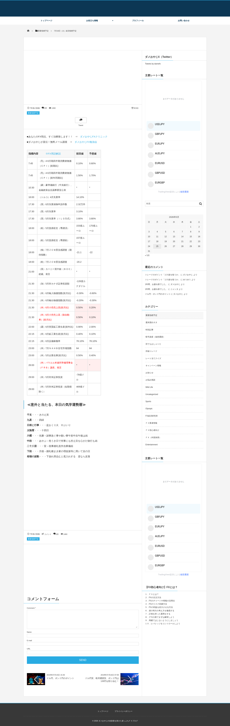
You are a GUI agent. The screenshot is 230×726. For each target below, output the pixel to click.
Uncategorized (152, 394)
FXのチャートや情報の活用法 (162, 601)
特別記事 (149, 330)
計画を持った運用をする (159, 614)
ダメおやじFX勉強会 (86, 142)
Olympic (149, 408)
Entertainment (152, 444)
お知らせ (149, 373)
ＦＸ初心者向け (152, 430)
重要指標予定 (33, 113)
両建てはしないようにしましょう (163, 620)
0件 (45, 108)
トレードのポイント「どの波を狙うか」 (162, 275)
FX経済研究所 (152, 416)
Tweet (80, 125)
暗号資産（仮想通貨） (155, 337)
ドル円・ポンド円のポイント (157, 294)
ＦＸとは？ (154, 594)
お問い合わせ (183, 20)
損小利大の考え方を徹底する (161, 610)
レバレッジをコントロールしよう (165, 623)
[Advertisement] (83, 497)
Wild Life (149, 387)
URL (28, 649)
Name (29, 632)
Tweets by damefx (153, 64)
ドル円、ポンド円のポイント (60, 678)
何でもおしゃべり (153, 344)
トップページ (46, 20)
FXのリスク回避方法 (158, 604)
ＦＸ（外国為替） (153, 437)
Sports (148, 401)
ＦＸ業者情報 (151, 423)
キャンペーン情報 (153, 365)
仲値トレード (151, 351)
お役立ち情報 (92, 20)
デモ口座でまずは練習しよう (161, 617)
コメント (47, 534)
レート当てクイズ (153, 358)
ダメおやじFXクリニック (93, 136)
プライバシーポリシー (123, 711)
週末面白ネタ (151, 322)
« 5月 (147, 255)
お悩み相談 (150, 380)
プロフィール (138, 20)
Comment (31, 608)
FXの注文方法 (155, 597)
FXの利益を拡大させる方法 (161, 607)
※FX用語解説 (53, 153)
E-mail (29, 640)
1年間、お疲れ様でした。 (156, 284)
